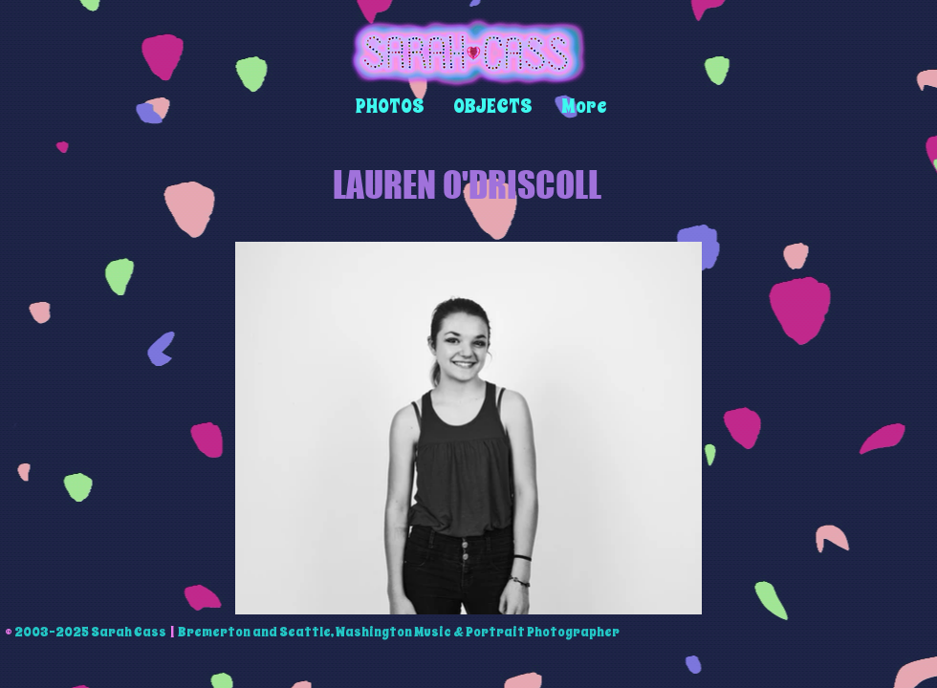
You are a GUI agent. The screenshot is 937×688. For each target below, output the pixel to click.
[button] (390, 106)
